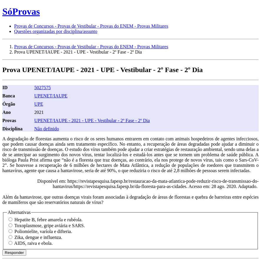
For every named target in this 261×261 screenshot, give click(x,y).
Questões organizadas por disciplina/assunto (55, 31)
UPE (38, 104)
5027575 (42, 87)
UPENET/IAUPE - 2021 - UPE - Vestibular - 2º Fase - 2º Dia (92, 120)
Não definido (46, 128)
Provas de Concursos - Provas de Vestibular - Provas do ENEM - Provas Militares (91, 26)
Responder (14, 252)
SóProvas (21, 11)
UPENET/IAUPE (50, 95)
